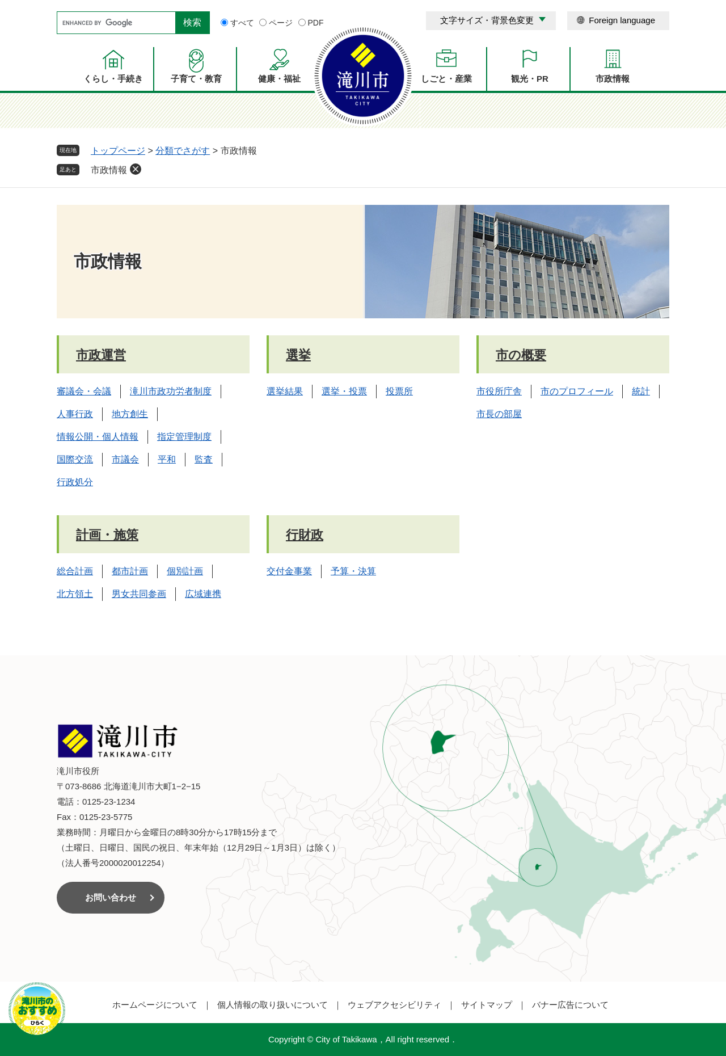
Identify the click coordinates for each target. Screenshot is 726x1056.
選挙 (298, 355)
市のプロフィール (577, 391)
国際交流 (75, 459)
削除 (135, 169)
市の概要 (521, 355)
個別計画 (185, 571)
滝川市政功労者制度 (171, 391)
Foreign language (622, 20)
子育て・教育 (196, 78)
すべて (242, 22)
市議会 (125, 459)
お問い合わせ (110, 897)
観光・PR (529, 78)
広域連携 (203, 594)
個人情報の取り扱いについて (272, 1004)
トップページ (118, 150)
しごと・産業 (446, 78)
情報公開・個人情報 (97, 436)
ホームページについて (154, 1004)
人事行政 (75, 414)
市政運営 (101, 355)
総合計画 (75, 571)
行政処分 (75, 482)
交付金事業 (289, 571)
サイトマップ (486, 1004)
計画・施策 (107, 535)
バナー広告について (570, 1004)
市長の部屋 (499, 414)
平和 (167, 459)
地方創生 (130, 414)
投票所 (399, 391)
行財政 (304, 535)
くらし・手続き (113, 78)
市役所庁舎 (499, 391)
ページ (281, 22)
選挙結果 (285, 391)
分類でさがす (182, 150)
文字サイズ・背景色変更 (487, 20)
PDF (316, 22)
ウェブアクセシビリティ (394, 1004)
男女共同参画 (139, 594)
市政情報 (613, 78)
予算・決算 (353, 571)
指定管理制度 (184, 436)
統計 (641, 391)
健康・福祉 (279, 78)
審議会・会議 (84, 391)
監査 (204, 459)
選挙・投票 (344, 391)
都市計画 (130, 571)
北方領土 (75, 594)
